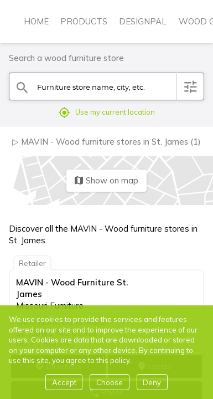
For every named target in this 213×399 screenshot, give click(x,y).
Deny (152, 382)
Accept (64, 382)
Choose (109, 382)
